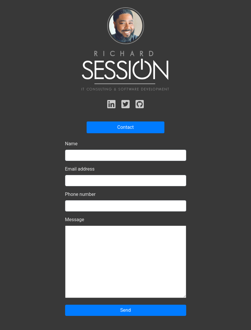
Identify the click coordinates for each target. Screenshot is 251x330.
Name (71, 143)
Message (74, 219)
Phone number (80, 194)
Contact (125, 127)
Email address (80, 169)
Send (125, 310)
